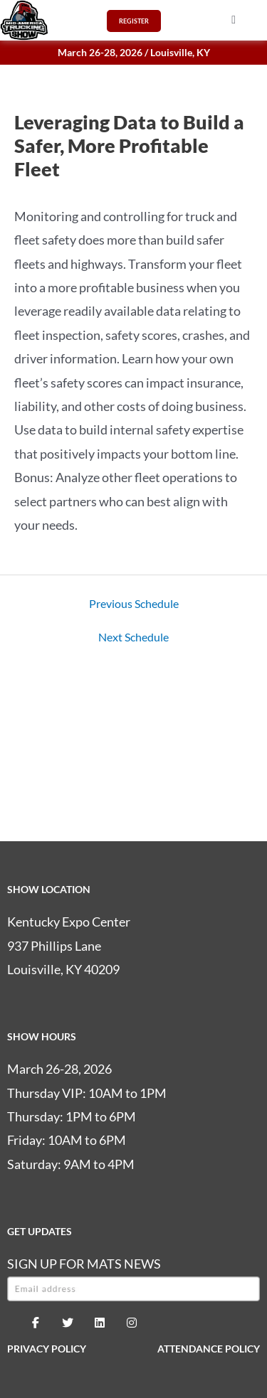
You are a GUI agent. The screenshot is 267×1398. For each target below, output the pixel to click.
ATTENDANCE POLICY (208, 1349)
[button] (233, 20)
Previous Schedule (134, 603)
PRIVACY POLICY (46, 1349)
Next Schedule (133, 637)
